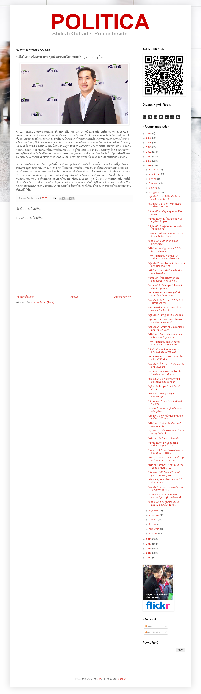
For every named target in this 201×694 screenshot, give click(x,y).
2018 (149, 539)
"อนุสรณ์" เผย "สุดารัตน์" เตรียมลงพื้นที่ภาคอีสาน (164, 205)
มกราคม (153, 533)
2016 (149, 548)
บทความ (150, 626)
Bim (99, 679)
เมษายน (153, 519)
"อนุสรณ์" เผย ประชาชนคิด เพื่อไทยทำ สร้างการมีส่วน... (164, 373)
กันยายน (153, 183)
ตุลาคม (153, 178)
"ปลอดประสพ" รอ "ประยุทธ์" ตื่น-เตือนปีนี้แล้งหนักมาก (165, 294)
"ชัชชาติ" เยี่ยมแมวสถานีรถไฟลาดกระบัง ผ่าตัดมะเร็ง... (164, 279)
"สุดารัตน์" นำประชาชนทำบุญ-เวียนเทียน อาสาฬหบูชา (164, 380)
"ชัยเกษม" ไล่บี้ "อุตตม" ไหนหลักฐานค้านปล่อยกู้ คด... (164, 473)
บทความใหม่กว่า (25, 296)
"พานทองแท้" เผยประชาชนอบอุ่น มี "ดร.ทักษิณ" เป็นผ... (165, 235)
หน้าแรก (74, 296)
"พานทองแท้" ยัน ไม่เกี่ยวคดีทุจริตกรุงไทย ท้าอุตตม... (165, 220)
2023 (149, 147)
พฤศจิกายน (155, 174)
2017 (149, 543)
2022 (149, 151)
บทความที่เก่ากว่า (123, 296)
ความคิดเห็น (152, 632)
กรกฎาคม (154, 192)
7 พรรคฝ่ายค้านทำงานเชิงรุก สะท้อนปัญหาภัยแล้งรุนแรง (163, 257)
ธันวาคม (154, 169)
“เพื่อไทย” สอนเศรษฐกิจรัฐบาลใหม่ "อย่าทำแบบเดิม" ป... (165, 466)
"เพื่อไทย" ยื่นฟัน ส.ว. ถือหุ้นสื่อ (163, 438)
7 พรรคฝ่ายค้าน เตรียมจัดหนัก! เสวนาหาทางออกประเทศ (164, 343)
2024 (149, 142)
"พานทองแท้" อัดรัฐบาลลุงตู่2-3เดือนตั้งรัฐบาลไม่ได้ (163, 444)
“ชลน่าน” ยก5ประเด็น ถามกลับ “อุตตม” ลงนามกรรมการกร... (166, 459)
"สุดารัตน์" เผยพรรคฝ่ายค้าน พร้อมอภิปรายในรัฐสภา (166, 328)
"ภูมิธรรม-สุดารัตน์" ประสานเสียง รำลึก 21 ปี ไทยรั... (165, 417)
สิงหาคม (153, 187)
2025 (149, 138)
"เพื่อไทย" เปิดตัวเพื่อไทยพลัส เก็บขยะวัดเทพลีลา (165, 272)
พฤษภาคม (154, 515)
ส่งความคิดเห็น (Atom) (42, 302)
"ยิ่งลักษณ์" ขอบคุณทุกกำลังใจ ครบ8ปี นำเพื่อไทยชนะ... (163, 503)
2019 (149, 165)
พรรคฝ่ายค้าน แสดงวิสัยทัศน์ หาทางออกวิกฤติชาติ (165, 309)
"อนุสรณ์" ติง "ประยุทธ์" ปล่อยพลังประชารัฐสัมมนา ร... (165, 286)
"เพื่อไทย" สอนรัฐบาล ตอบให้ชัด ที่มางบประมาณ (164, 250)
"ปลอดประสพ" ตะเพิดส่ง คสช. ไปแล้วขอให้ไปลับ (165, 358)
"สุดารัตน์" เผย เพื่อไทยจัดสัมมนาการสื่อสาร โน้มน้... (165, 198)
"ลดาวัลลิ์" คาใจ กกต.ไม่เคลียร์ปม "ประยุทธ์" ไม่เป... (165, 488)
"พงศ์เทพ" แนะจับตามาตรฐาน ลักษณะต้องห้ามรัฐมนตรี (163, 350)
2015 (149, 553)
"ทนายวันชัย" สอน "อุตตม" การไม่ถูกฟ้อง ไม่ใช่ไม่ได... (165, 451)
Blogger (121, 679)
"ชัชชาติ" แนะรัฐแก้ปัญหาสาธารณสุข (161, 395)
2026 (149, 133)
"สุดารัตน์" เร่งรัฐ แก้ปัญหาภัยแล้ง (165, 315)
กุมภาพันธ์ (154, 529)
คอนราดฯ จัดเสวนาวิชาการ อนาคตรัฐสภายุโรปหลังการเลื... (166, 496)
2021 (149, 156)
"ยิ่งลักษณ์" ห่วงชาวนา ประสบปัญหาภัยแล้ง (163, 242)
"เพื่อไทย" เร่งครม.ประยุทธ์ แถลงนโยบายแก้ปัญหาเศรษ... (165, 336)
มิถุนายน (154, 510)
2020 (149, 161)
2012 (149, 557)
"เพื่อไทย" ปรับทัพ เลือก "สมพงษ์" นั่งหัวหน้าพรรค (164, 424)
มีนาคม (153, 524)
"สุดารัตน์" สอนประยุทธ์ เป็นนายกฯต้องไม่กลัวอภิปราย (166, 264)
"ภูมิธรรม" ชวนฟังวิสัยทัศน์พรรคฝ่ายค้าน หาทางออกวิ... (165, 321)
